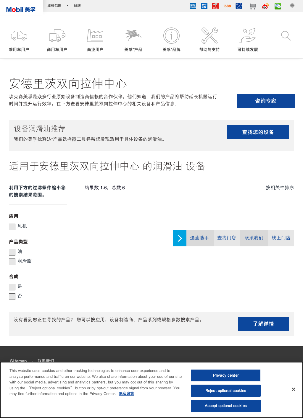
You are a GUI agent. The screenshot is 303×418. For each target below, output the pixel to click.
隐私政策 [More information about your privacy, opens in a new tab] (126, 393)
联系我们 (253, 238)
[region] (151, 390)
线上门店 (281, 238)
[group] (35, 226)
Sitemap (18, 361)
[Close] (293, 389)
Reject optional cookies (225, 390)
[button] (19, 40)
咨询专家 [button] (265, 101)
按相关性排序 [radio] (280, 188)
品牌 (77, 5)
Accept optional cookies (226, 406)
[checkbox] (12, 227)
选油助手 (199, 238)
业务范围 (54, 5)
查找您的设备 (258, 132)
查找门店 (226, 238)
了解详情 (263, 324)
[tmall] (204, 7)
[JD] (215, 7)
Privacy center (225, 375)
